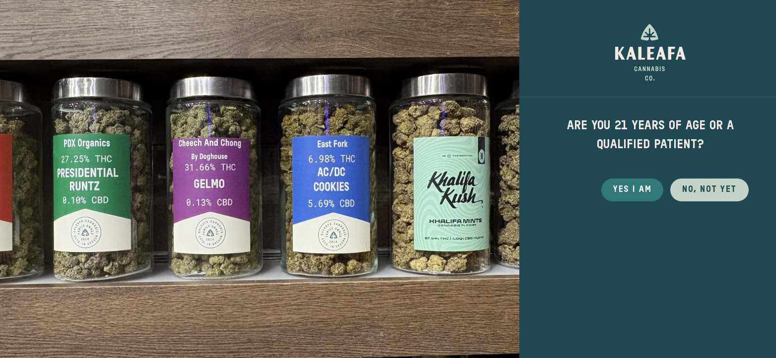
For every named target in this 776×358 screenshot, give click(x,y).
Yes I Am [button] (632, 189)
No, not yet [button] (709, 189)
